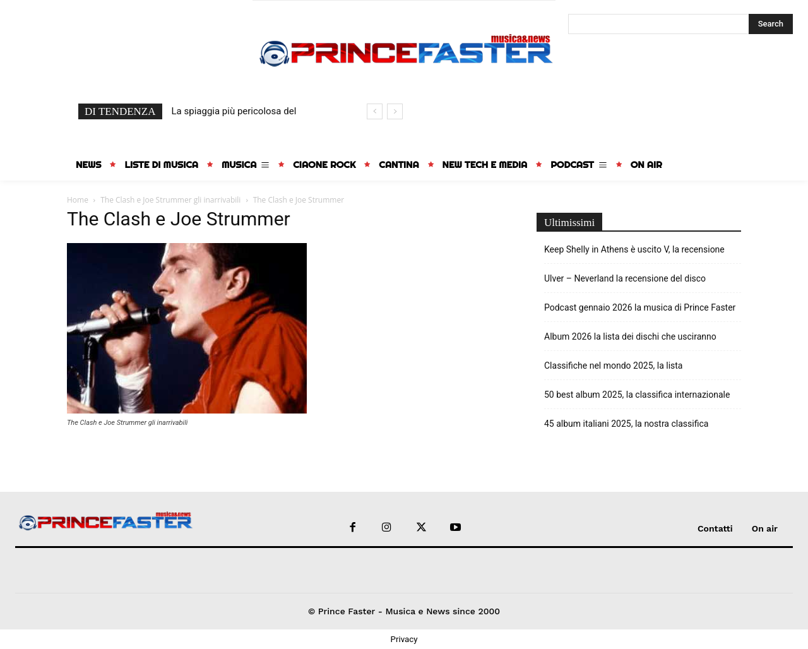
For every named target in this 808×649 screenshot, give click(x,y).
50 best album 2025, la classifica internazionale (637, 395)
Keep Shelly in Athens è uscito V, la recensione (634, 249)
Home (77, 199)
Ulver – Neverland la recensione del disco (625, 278)
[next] (395, 111)
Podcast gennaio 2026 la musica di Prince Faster (639, 307)
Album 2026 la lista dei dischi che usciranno (630, 336)
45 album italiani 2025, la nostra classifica (626, 424)
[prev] (375, 111)
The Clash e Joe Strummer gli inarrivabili (170, 199)
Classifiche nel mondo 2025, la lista (613, 365)
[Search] (771, 24)
